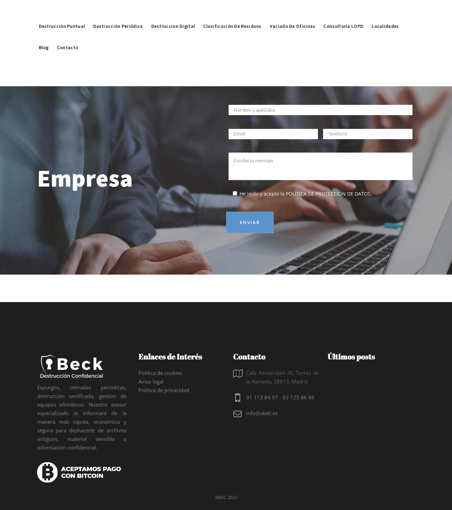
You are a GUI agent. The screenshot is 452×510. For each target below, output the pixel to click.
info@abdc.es (262, 413)
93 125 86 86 (299, 397)
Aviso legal (151, 381)
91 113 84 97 (262, 397)
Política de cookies (160, 372)
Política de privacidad (164, 390)
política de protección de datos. (329, 193)
